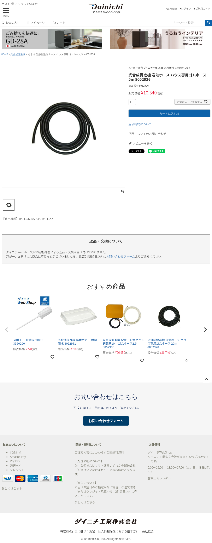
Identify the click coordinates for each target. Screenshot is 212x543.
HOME (4, 54)
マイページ (35, 23)
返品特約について (140, 124)
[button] (7, 329)
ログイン (186, 8)
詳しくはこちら (12, 488)
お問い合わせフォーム (120, 256)
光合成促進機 (17, 54)
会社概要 (148, 531)
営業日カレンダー (159, 478)
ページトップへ (206, 379)
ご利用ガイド (202, 8)
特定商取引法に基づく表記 (77, 531)
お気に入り (11, 23)
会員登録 (172, 8)
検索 (208, 23)
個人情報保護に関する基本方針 (118, 531)
